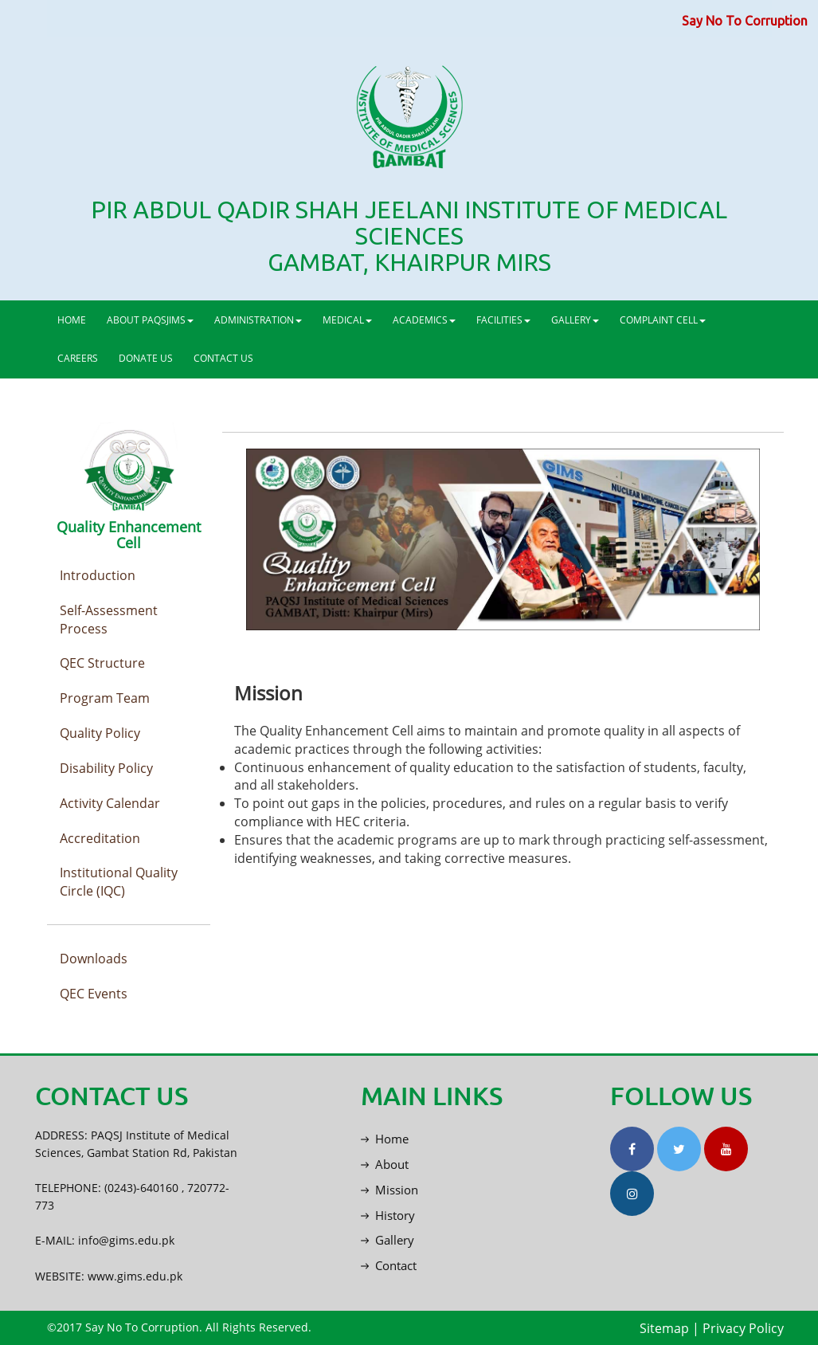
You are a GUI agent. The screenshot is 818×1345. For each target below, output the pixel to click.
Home (385, 1139)
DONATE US (146, 358)
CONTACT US (223, 358)
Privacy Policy (743, 1328)
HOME (71, 320)
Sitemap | (669, 1328)
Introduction (97, 575)
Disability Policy (106, 768)
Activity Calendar (110, 803)
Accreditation (100, 838)
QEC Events (93, 993)
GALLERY (575, 320)
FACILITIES (503, 320)
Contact (389, 1265)
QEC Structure (102, 663)
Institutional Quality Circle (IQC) (119, 882)
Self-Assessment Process (109, 619)
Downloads (93, 958)
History (388, 1215)
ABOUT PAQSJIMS (150, 320)
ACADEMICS (424, 320)
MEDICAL (347, 320)
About (385, 1164)
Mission (389, 1190)
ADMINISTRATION (258, 320)
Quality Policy (100, 733)
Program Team (105, 698)
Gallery (387, 1240)
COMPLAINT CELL (663, 320)
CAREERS (77, 358)
